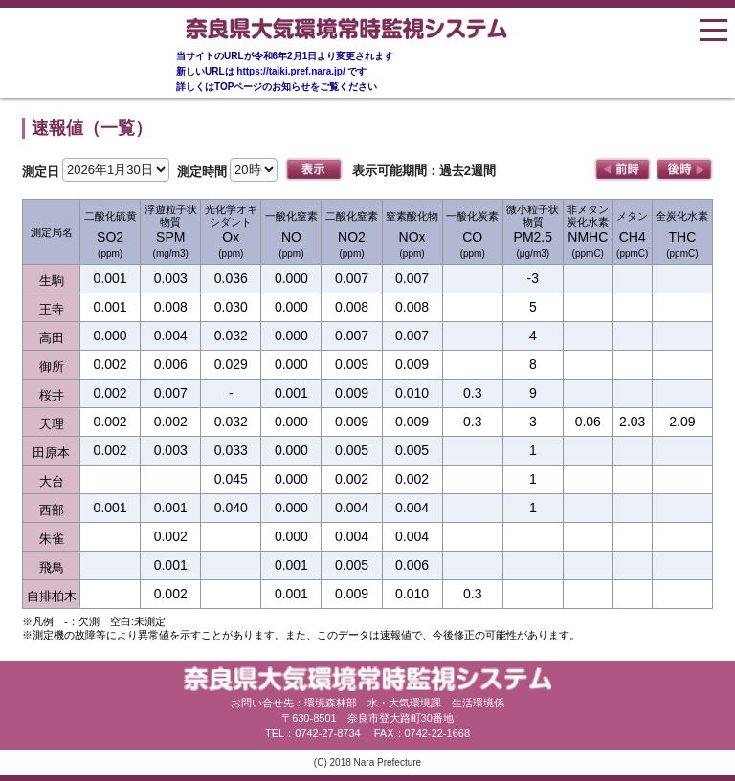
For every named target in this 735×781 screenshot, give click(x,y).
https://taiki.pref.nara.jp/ (290, 71)
